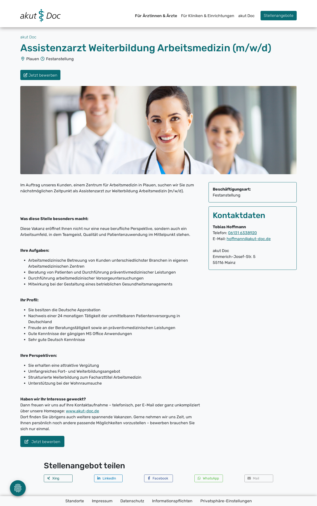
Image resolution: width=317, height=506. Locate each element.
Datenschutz (132, 501)
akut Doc (246, 15)
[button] (58, 478)
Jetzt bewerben (42, 441)
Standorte (74, 501)
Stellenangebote (278, 15)
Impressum (102, 501)
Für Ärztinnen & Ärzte (156, 15)
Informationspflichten (172, 501)
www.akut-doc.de (82, 411)
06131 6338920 (242, 232)
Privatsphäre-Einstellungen (226, 501)
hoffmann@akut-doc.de (249, 238)
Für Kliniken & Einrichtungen (207, 15)
